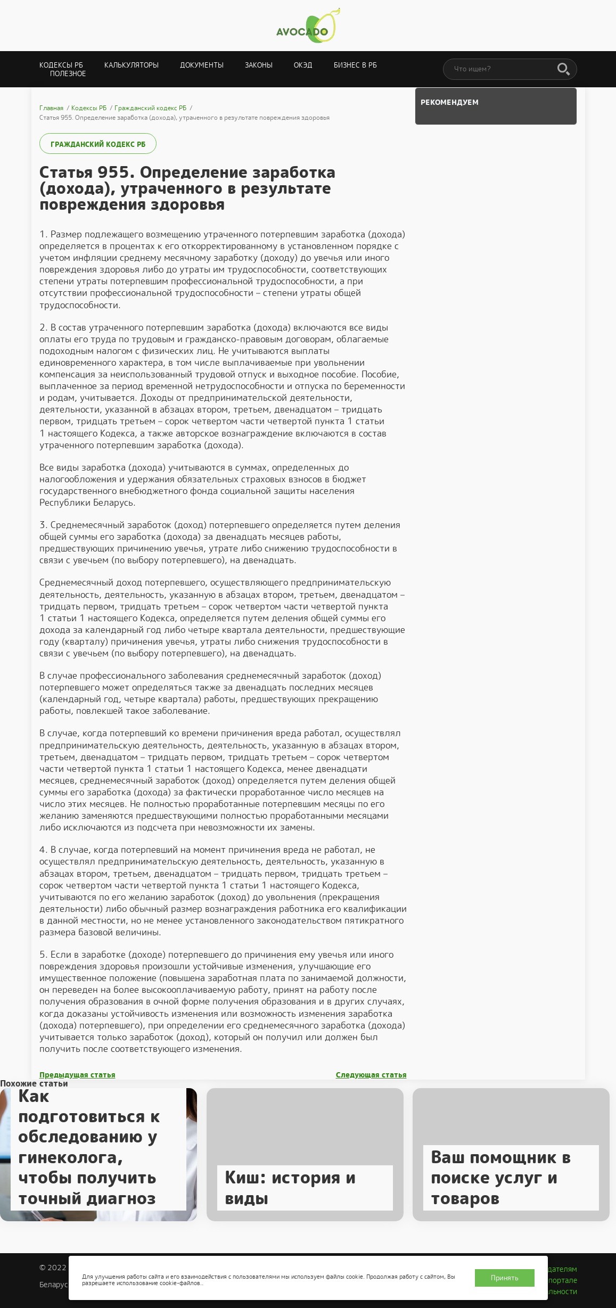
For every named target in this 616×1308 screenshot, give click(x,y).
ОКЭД (303, 65)
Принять (505, 1278)
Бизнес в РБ (355, 65)
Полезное (68, 74)
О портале (559, 1280)
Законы (259, 65)
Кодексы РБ (61, 65)
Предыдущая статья (77, 1075)
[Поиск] (563, 70)
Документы (202, 65)
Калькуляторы (131, 65)
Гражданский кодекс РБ (98, 144)
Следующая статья (371, 1075)
